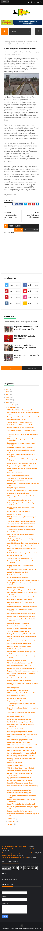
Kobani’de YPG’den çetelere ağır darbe (20, 783)
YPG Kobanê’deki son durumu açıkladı (19, 410)
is (24, 42)
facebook (34, 229)
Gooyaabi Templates (34, 928)
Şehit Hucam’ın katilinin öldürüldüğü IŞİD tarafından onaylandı (25, 347)
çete (10, 42)
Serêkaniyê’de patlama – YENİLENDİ (19, 665)
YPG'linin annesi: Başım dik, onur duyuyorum (21, 569)
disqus (26, 229)
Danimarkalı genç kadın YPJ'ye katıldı (19, 680)
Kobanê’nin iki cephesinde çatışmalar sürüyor (22, 616)
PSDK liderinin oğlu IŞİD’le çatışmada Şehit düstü (23, 543)
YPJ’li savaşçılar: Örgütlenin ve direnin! (19, 732)
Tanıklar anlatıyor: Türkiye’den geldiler (19, 422)
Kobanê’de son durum (14, 473)
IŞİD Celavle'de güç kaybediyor (17, 649)
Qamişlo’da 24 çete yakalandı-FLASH (19, 628)
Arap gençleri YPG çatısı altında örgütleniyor (21, 524)
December (11, 405)
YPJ (11, 368)
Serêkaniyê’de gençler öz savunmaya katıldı (21, 753)
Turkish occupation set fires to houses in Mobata (18, 849)
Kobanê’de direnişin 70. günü (16, 660)
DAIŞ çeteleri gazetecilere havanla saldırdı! (21, 641)
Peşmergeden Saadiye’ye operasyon (19, 811)
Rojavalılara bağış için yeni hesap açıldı (19, 740)
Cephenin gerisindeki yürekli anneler (19, 701)
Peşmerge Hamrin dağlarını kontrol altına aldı (21, 546)
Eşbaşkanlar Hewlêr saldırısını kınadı (19, 778)
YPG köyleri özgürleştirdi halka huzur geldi (21, 613)
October (10, 819)
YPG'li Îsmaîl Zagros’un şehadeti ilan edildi (21, 693)
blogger (18, 229)
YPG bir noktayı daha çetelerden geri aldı (20, 756)
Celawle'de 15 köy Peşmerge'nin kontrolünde (22, 553)
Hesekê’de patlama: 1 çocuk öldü (18, 623)
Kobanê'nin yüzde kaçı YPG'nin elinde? (20, 780)
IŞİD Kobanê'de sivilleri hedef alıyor (19, 511)
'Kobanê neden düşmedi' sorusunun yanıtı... (21, 529)
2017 (8, 394)
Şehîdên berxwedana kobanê (16, 678)
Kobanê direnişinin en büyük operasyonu (20, 427)
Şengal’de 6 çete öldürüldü (16, 488)
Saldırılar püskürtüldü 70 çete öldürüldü (20, 447)
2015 (8, 400)
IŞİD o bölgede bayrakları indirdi (17, 577)
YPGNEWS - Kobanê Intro (15, 716)
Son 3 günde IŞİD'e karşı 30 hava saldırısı (20, 722)
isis (31, 42)
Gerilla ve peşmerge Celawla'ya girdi (19, 646)
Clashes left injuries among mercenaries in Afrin (18, 853)
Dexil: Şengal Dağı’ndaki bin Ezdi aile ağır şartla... (22, 734)
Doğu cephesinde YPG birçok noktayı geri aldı (22, 606)
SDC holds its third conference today (14, 846)
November (11, 407)
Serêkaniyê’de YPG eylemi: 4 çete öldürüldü (21, 590)
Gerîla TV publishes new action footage (15, 857)
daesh (15, 42)
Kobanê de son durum (14, 514)
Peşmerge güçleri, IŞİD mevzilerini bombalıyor (22, 671)
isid (27, 42)
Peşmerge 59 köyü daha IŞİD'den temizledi (21, 466)
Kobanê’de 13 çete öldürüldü (16, 698)
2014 (8, 402)
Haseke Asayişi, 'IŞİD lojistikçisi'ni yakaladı (20, 322)
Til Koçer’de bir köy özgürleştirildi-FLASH (21, 634)
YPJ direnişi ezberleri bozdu (16, 419)
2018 (8, 392)
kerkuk (35, 42)
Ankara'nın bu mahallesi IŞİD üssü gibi (19, 771)
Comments (32, 368)
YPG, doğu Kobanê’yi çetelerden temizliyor (21, 521)
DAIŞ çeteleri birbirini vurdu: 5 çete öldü (20, 750)
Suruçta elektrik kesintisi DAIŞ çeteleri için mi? (22, 490)
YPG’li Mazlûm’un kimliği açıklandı (18, 631)
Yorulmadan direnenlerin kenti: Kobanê (20, 526)
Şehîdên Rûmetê (12, 532)
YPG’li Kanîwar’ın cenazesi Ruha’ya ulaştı (20, 737)
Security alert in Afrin (9, 855)
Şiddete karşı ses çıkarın (15, 765)
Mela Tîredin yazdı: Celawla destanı (18, 575)
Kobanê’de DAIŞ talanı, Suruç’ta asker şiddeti (21, 804)
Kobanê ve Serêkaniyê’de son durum (19, 729)
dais (19, 42)
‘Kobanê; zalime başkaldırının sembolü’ (20, 663)
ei (22, 42)
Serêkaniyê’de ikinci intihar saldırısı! (19, 643)
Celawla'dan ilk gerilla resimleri (17, 572)
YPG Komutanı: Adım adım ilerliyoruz (19, 500)
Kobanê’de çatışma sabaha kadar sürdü (19, 748)
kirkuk (6, 44)
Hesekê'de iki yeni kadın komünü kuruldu (20, 597)
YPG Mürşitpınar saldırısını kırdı (17, 481)
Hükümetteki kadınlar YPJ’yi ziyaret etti (20, 742)
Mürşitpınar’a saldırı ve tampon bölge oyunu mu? (23, 417)
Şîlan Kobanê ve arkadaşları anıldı (18, 475)
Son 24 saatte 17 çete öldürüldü (17, 690)
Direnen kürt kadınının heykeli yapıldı (19, 793)
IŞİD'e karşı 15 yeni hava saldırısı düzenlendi (21, 463)
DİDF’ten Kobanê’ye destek (16, 696)
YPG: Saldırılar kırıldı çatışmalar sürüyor (20, 478)
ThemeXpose (13, 928)
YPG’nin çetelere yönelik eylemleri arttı (20, 558)
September (11, 821)
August (10, 824)
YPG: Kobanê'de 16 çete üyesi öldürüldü (20, 768)
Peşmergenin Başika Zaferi (16, 587)
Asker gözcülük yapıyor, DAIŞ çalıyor (19, 790)
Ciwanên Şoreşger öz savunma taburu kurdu (21, 668)
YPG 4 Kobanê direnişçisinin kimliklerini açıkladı (22, 745)
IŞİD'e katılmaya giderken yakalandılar (19, 719)
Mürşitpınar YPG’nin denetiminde (18, 493)
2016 (8, 397)
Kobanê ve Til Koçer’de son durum (18, 626)
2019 (8, 389)
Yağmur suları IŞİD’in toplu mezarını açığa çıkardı (23, 580)
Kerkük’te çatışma (13, 688)
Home (6, 42)
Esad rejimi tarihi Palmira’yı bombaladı (19, 599)
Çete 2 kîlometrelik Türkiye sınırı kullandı (20, 425)
